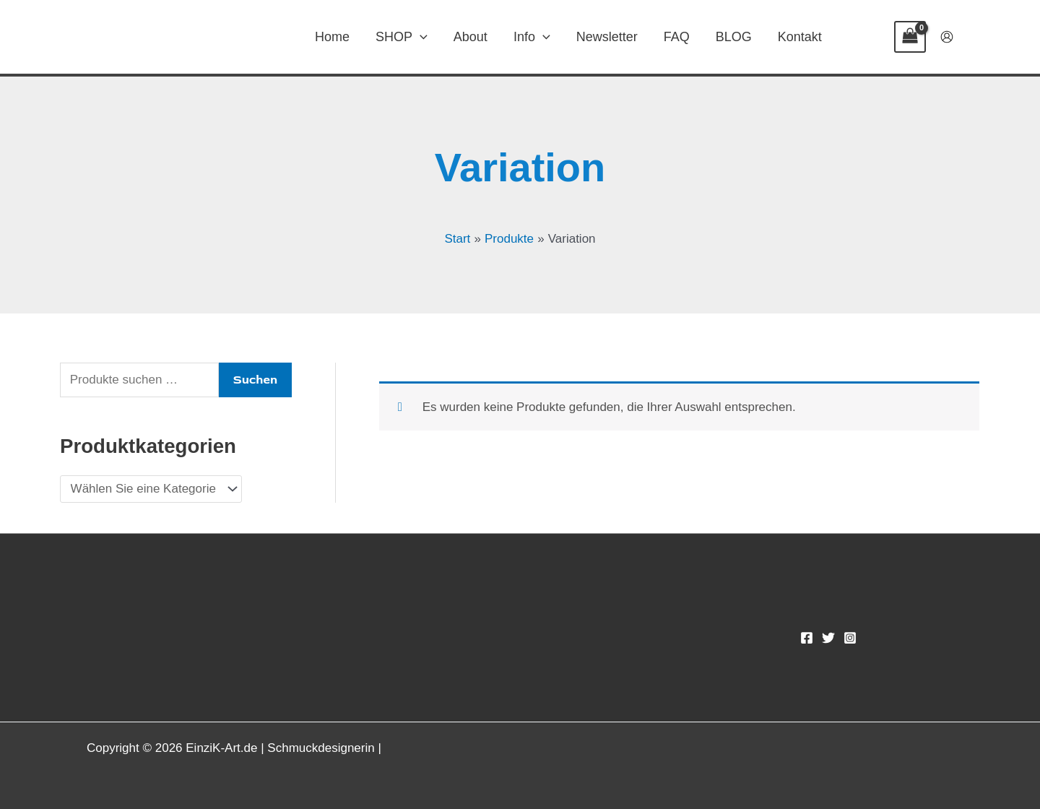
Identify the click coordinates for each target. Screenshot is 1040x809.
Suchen (255, 379)
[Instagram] (850, 637)
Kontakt (800, 37)
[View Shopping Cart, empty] (910, 37)
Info (532, 37)
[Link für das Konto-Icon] (946, 36)
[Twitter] (828, 637)
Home (332, 37)
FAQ (677, 37)
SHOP (402, 37)
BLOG (734, 37)
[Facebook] (806, 637)
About (471, 37)
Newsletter (607, 37)
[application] (420, 37)
